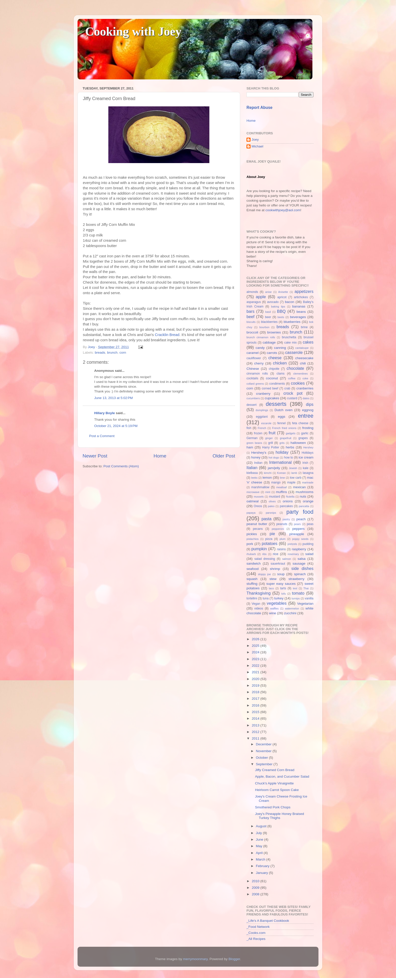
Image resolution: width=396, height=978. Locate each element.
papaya (250, 512)
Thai (306, 588)
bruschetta (289, 337)
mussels (259, 496)
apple (261, 296)
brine (304, 327)
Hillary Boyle (104, 413)
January (262, 873)
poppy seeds (300, 538)
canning (280, 348)
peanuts (281, 524)
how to (288, 457)
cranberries (304, 388)
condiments (277, 383)
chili (303, 363)
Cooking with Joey (133, 31)
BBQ (281, 311)
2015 (256, 712)
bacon (289, 302)
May (259, 846)
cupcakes (272, 398)
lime (282, 477)
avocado (273, 302)
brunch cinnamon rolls (260, 337)
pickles (251, 534)
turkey (279, 598)
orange (308, 501)
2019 (256, 685)
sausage (298, 563)
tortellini (251, 598)
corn (122, 352)
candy (260, 348)
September (265, 764)
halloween (298, 443)
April (260, 853)
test (295, 588)
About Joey (255, 177)
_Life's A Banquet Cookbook (267, 921)
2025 (256, 646)
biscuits (251, 321)
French (262, 428)
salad (309, 554)
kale (305, 468)
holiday (282, 452)
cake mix (290, 342)
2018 (256, 692)
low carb (295, 477)
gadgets (290, 433)
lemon (267, 477)
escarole (266, 423)
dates (306, 398)
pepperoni (278, 528)
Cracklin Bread (167, 335)
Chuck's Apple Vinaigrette (274, 783)
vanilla (309, 598)
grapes (303, 438)
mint (267, 492)
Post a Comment (102, 436)
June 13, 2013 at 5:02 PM (113, 398)
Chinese (252, 369)
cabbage (269, 342)
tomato (298, 593)
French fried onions (284, 428)
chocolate (295, 368)
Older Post (224, 456)
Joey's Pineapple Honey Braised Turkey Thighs (279, 816)
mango (276, 482)
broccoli (252, 332)
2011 (256, 738)
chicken (280, 363)
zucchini (290, 613)
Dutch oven (283, 410)
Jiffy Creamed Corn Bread (274, 770)
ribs (264, 554)
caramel (252, 353)
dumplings (262, 410)
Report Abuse (259, 107)
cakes (308, 342)
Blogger (234, 959)
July (259, 833)
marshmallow (260, 487)
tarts (283, 588)
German (252, 438)
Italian (251, 467)
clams (281, 373)
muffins (281, 492)
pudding (308, 544)
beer (268, 317)
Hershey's (258, 452)
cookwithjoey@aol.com (282, 210)
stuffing (251, 584)
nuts (303, 496)
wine (272, 613)
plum (282, 538)
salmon (286, 558)
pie (272, 533)
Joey (255, 139)
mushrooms (305, 492)
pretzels (292, 543)
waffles (274, 608)
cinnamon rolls (257, 373)
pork (249, 544)
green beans (254, 442)
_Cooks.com (255, 933)
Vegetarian (305, 603)
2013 (256, 725)
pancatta (304, 506)
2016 (256, 705)
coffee (291, 378)
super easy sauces (280, 584)
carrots (272, 353)
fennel (281, 423)
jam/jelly (274, 468)
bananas (298, 306)
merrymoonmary (195, 959)
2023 (256, 659)
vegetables (276, 603)
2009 (256, 888)
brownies (274, 332)
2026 (256, 639)
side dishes (302, 568)
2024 (256, 652)
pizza (268, 539)
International (280, 462)
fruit (272, 433)
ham (249, 447)
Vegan (256, 603)
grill (270, 443)
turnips (295, 598)
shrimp (275, 569)
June (260, 839)
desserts (276, 404)
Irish (305, 463)
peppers (298, 529)
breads (100, 352)
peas (310, 524)
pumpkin (259, 548)
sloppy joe (264, 574)
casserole (294, 352)
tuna (266, 598)
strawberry (296, 579)
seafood (252, 569)
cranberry (263, 393)
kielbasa (252, 473)
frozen (258, 433)
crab (287, 388)
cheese (274, 357)
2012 (256, 732)
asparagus (253, 302)
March (261, 859)
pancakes (286, 506)
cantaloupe (302, 347)
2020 (256, 679)
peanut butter (256, 524)
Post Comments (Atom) (121, 466)
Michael (257, 146)
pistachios (252, 538)
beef (250, 316)
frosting (307, 428)
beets (281, 317)
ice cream (306, 457)
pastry (286, 519)
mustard (274, 496)
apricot (281, 297)
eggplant (262, 416)
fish (248, 428)
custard (292, 398)
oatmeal (252, 501)
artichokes (301, 297)
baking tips (278, 306)
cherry (259, 363)
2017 (256, 698)
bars (250, 311)
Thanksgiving (258, 593)
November (264, 751)
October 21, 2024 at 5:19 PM (115, 426)
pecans (258, 529)
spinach (300, 574)
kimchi (268, 472)
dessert (251, 405)
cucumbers (253, 398)
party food (299, 512)
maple (291, 482)
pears (297, 524)
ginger (269, 438)
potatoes (269, 543)
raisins (281, 549)
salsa (302, 559)
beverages (298, 317)
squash (252, 579)
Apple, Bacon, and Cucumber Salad (282, 776)
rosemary (293, 554)
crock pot (293, 393)
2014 (256, 718)
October (262, 757)
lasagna (308, 473)
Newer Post (95, 456)
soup (280, 574)
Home (160, 456)
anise (268, 291)
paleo (271, 506)
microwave (253, 492)
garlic (304, 433)
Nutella (290, 496)
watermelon (292, 608)
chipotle (274, 369)
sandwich (253, 563)
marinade (307, 482)
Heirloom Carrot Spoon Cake (277, 790)
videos (258, 608)
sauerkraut (278, 563)
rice (275, 554)
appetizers (303, 291)
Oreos (258, 506)
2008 (256, 894)
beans (301, 312)
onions (288, 501)
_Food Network (258, 927)
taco (271, 588)
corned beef (270, 388)
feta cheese (300, 423)
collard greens (255, 383)
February (263, 866)
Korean (281, 472)
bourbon (264, 327)
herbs (290, 447)
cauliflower (253, 358)
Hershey (308, 447)
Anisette (283, 291)
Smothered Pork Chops (272, 807)
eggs (281, 416)
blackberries (269, 322)
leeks (254, 477)
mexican (299, 487)
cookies (298, 383)
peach (301, 519)
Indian (258, 463)
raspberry (299, 549)
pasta (266, 518)
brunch (112, 352)
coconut (272, 378)
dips (309, 404)
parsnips (271, 512)
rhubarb (251, 554)
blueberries (292, 322)
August (261, 826)
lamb (294, 472)
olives (272, 501)
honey (255, 457)
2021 (256, 672)
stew (273, 579)
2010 (256, 881)
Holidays (307, 452)
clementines (300, 373)
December (264, 744)
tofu (283, 593)
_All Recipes (255, 939)
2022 (256, 665)
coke (305, 378)
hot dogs (273, 457)
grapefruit (285, 438)
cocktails (252, 378)
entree (305, 416)
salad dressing (264, 559)
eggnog (307, 410)
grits (281, 442)
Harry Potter (270, 447)
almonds (252, 292)
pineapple (296, 534)
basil (268, 311)
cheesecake (304, 358)
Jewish (293, 468)
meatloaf (281, 487)
